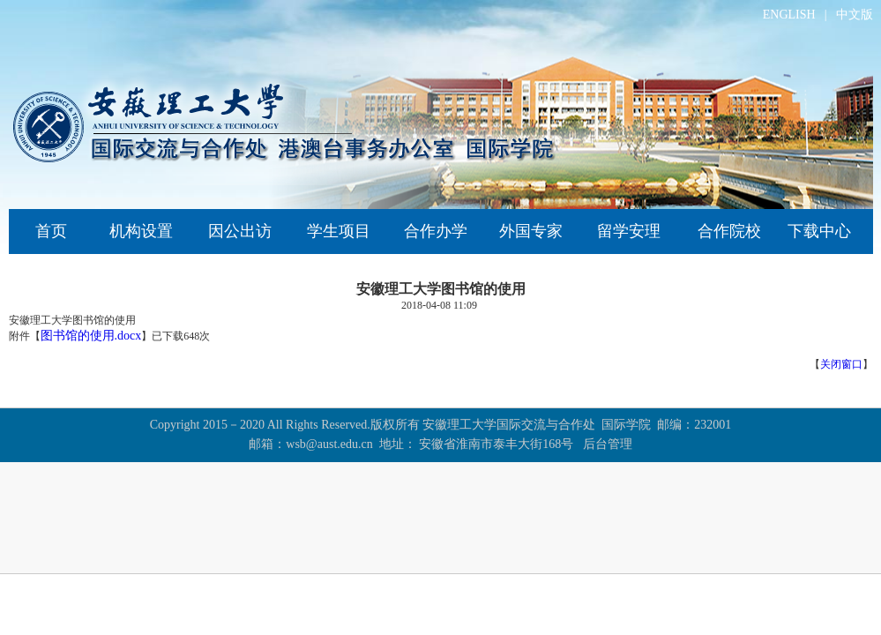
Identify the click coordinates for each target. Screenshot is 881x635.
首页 (51, 231)
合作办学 (435, 231)
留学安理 (629, 231)
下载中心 (819, 231)
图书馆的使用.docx (91, 335)
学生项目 (338, 231)
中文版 (854, 14)
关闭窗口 (841, 364)
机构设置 (141, 231)
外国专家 (531, 231)
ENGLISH (789, 14)
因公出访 (240, 231)
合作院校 (729, 231)
